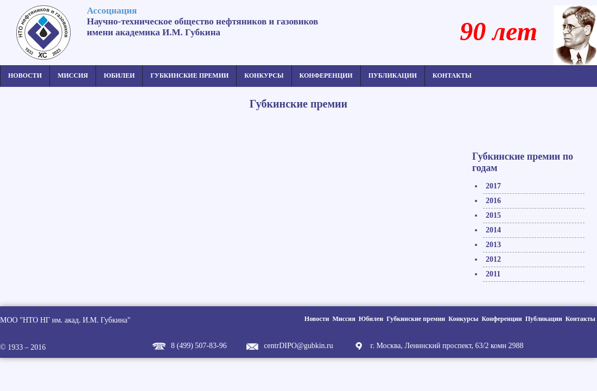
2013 (493, 245)
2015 (493, 215)
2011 (493, 274)
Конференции (326, 75)
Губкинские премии (189, 75)
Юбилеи (119, 75)
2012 (493, 259)
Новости (25, 75)
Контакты (452, 75)
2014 (493, 230)
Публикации (393, 75)
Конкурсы (263, 75)
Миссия (73, 75)
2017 (493, 186)
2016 (493, 201)
